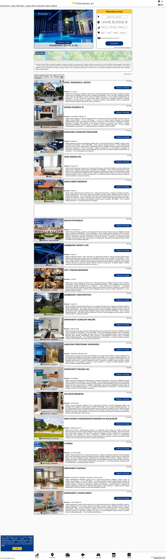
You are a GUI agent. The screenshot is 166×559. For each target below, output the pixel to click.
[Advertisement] (83, 532)
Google (30, 537)
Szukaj (114, 43)
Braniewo (38, 84)
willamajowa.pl (83, 3)
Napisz (163, 558)
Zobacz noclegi (122, 87)
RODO (3, 545)
